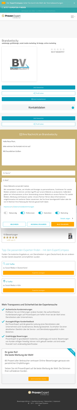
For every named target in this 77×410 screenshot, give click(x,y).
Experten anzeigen (38, 273)
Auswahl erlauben (38, 224)
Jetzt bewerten (38, 87)
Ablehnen (14, 224)
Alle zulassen (62, 224)
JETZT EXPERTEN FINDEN (14, 7)
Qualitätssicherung (37, 401)
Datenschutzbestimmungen (23, 207)
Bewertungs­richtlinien (23, 401)
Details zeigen (65, 218)
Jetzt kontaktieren (38, 99)
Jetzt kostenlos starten (38, 379)
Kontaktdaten (51, 107)
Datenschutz (48, 401)
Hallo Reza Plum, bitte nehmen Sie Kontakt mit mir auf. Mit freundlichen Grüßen (38, 152)
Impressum (8, 207)
